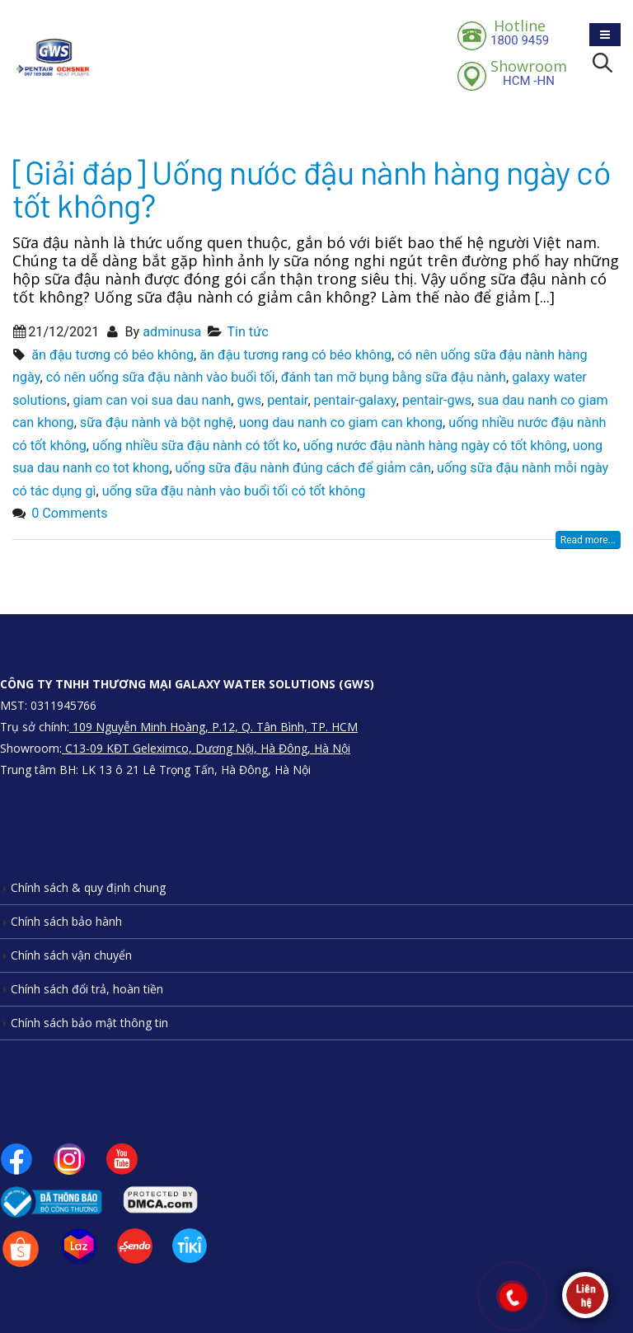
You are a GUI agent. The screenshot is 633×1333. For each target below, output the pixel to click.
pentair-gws (436, 400)
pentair (287, 400)
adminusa (172, 332)
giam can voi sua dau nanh (152, 400)
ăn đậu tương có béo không (112, 355)
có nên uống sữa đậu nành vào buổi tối (160, 377)
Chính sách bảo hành (66, 921)
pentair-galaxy (355, 400)
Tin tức (247, 332)
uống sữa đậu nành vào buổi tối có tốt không (234, 491)
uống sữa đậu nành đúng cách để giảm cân (303, 468)
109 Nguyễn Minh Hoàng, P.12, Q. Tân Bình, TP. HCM (213, 727)
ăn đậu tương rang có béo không (295, 355)
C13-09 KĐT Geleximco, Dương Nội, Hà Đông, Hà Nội (206, 748)
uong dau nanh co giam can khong (341, 422)
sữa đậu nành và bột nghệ (156, 422)
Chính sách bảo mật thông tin (89, 1022)
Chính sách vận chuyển (71, 955)
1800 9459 (519, 32)
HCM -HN (528, 72)
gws (249, 400)
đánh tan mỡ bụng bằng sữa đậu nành (393, 377)
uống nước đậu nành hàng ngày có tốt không (435, 445)
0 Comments (69, 513)
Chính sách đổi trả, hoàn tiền (87, 989)
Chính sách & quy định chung (88, 887)
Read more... (588, 540)
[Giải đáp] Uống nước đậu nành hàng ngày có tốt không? (311, 188)
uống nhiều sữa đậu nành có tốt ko (195, 445)
